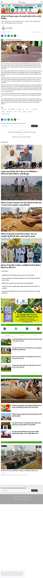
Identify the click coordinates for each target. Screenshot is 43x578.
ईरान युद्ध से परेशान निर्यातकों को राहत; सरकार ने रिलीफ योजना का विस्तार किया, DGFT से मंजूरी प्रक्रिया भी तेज (25, 432)
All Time (35, 335)
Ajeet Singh (3, 472)
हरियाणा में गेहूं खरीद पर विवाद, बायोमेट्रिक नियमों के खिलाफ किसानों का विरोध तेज (21, 266)
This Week (8, 335)
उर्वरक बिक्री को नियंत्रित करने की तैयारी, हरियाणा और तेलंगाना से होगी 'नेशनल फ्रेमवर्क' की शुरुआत (27, 340)
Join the (11, 40)
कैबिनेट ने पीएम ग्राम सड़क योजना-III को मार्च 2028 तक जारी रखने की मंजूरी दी (17, 283)
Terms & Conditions (18, 499)
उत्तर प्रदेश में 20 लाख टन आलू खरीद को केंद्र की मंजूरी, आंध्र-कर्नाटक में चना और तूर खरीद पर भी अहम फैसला (26, 423)
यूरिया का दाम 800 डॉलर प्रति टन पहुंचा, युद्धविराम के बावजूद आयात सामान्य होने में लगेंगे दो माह (26, 357)
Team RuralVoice (15, 368)
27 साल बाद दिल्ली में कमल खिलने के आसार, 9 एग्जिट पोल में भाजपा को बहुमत (21, 132)
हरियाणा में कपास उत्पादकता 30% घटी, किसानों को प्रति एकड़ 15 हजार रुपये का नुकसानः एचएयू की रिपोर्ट (21, 204)
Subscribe (34, 126)
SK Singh (13, 351)
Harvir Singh (14, 342)
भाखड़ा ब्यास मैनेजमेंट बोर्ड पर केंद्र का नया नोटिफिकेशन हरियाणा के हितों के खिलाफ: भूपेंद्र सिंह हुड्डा (19, 172)
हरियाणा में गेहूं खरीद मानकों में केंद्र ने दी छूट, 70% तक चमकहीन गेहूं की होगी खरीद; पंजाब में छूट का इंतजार (19, 235)
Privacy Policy (25, 499)
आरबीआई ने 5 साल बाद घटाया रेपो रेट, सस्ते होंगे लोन (21, 137)
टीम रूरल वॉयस (9, 28)
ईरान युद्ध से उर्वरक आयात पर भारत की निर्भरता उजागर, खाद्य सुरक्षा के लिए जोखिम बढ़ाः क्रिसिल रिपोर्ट (27, 348)
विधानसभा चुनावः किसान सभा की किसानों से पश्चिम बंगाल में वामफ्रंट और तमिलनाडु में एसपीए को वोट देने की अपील (26, 406)
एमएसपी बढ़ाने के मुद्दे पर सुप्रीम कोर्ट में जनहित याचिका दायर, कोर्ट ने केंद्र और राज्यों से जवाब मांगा (26, 366)
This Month (21, 335)
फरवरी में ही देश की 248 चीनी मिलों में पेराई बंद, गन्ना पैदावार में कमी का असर (19, 471)
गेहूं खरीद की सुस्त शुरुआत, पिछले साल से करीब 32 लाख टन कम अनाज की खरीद (18, 275)
